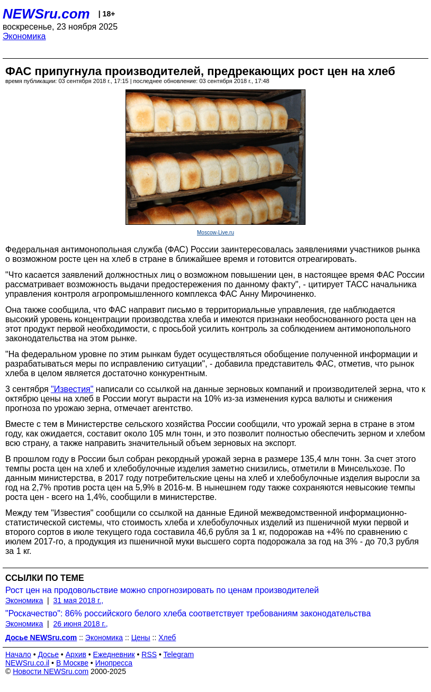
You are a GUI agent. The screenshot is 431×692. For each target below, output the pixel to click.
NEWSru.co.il (27, 663)
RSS (149, 654)
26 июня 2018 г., (80, 624)
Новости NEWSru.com (50, 671)
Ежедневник (114, 654)
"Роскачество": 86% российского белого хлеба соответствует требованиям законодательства (188, 613)
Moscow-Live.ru (215, 232)
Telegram (179, 654)
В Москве (72, 663)
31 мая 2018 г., (78, 600)
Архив (76, 654)
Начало (18, 654)
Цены (140, 637)
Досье (48, 654)
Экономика (24, 36)
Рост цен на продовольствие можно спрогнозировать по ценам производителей (162, 590)
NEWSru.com (46, 14)
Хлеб (167, 637)
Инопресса (114, 663)
